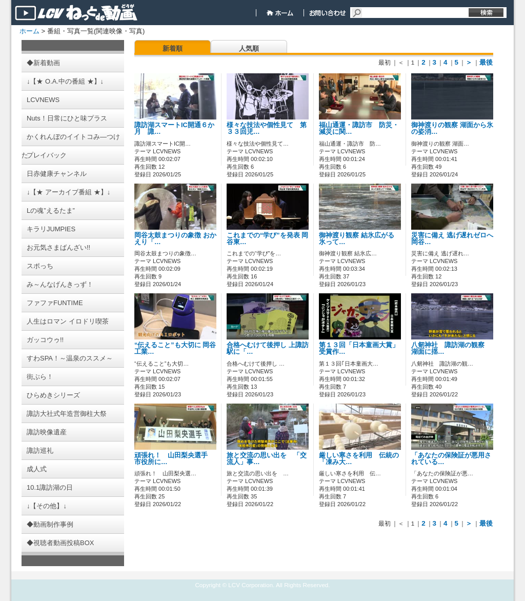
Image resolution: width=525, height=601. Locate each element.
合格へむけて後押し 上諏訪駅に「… (268, 348)
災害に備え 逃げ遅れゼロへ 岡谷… (452, 239)
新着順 (173, 48)
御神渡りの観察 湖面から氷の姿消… (452, 128)
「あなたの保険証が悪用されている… (451, 459)
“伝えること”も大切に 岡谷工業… (175, 348)
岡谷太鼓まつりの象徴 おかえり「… (175, 239)
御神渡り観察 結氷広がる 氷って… (356, 239)
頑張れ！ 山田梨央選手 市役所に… (174, 459)
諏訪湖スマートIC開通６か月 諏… (174, 128)
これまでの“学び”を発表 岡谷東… (267, 239)
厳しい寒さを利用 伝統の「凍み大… (359, 459)
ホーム (29, 31)
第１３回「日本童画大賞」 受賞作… (359, 348)
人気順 (249, 48)
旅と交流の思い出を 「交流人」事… (267, 459)
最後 (486, 62)
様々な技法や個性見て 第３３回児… (267, 128)
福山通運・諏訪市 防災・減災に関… (359, 128)
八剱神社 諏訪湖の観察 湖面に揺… (451, 348)
